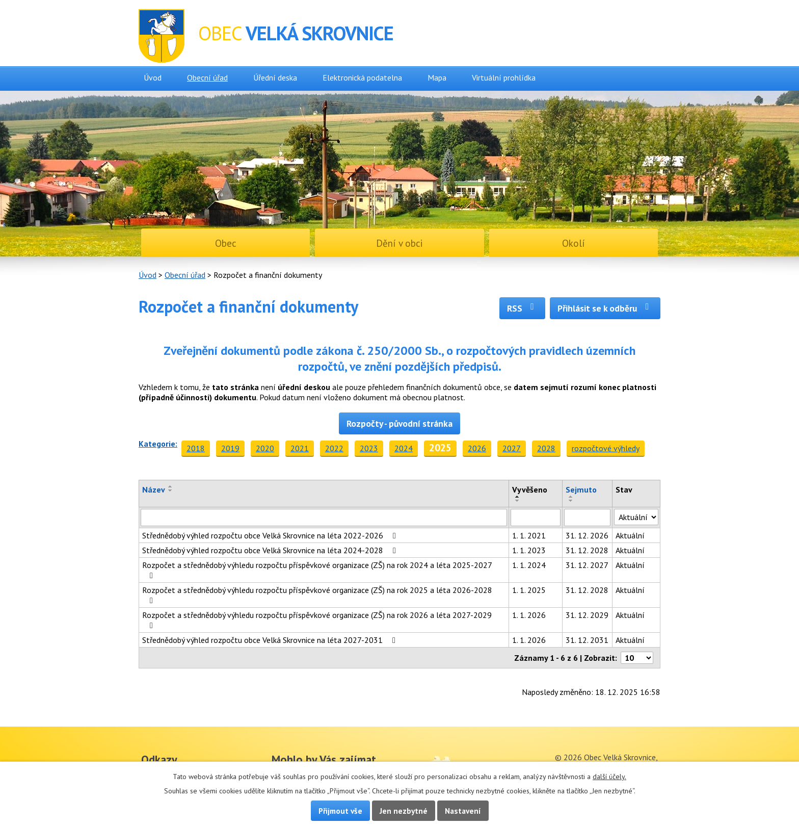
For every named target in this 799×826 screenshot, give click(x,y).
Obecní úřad (207, 77)
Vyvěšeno (529, 489)
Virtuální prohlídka (504, 77)
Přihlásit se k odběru (605, 308)
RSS (522, 308)
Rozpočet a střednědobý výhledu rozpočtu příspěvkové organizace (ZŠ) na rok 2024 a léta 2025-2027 (317, 570)
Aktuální (630, 535)
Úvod (153, 77)
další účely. (609, 776)
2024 (403, 448)
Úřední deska (275, 77)
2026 (477, 448)
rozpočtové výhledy (606, 448)
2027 (511, 448)
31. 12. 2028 (587, 550)
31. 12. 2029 (587, 615)
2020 (265, 448)
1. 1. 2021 (529, 535)
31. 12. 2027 (587, 565)
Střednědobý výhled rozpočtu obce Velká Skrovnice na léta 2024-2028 (271, 550)
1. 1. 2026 (529, 615)
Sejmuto (581, 489)
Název (153, 489)
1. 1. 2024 (529, 565)
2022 (334, 448)
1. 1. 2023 (529, 550)
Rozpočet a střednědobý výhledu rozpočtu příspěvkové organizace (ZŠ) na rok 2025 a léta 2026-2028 (317, 595)
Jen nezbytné (404, 811)
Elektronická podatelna (362, 77)
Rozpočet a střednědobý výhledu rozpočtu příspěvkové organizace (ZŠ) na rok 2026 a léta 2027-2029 (317, 620)
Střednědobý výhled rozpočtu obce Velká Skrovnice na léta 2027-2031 (270, 640)
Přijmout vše (340, 811)
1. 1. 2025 (529, 590)
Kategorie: (158, 443)
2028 (546, 448)
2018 (196, 448)
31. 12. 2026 (587, 535)
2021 (299, 448)
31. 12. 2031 (587, 640)
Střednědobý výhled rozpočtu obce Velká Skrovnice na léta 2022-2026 (271, 535)
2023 (369, 448)
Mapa (437, 77)
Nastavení (463, 811)
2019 (230, 448)
